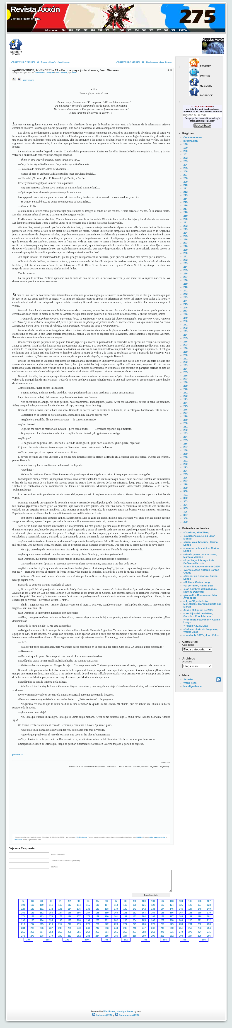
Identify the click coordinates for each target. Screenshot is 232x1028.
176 (70, 916)
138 (107, 909)
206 (186, 171)
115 (88, 905)
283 (186, 433)
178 (88, 916)
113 (70, 905)
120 (135, 905)
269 (186, 385)
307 (158, 30)
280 (186, 423)
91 (60, 901)
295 (71, 30)
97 (116, 901)
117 (107, 905)
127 (200, 905)
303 (129, 30)
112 (60, 905)
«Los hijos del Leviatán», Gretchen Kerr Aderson (198, 615)
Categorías (188, 644)
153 (51, 912)
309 (173, 30)
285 (186, 440)
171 (23, 916)
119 (125, 905)
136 (88, 909)
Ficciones (63, 73)
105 (190, 901)
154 (60, 912)
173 (42, 916)
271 (186, 392)
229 (186, 249)
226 (186, 239)
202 (186, 157)
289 (186, 453)
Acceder (188, 679)
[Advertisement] (109, 46)
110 (42, 905)
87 (23, 901)
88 (32, 901)
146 (181, 909)
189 (190, 916)
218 (186, 212)
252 (186, 328)
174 (51, 916)
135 (79, 909)
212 (186, 191)
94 (88, 901)
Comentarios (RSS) (127, 1015)
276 (186, 409)
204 (186, 164)
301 (114, 30)
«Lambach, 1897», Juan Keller (201, 635)
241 (186, 290)
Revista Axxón (35, 9)
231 (186, 256)
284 (186, 436)
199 (186, 147)
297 (85, 30)
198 (186, 144)
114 (79, 905)
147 (190, 909)
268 (186, 382)
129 (23, 909)
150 (23, 912)
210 (186, 185)
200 (186, 151)
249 (186, 317)
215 (186, 202)
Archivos (187, 661)
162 (135, 912)
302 (122, 30)
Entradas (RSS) (102, 1015)
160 (116, 912)
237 (186, 277)
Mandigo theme (193, 686)
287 (186, 447)
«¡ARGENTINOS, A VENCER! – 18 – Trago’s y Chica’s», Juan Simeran (40, 62)
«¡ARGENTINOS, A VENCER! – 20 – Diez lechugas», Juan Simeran (143, 62)
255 (186, 338)
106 (200, 901)
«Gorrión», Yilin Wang (196, 532)
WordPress (190, 682)
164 (153, 912)
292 (186, 464)
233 (186, 263)
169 (200, 912)
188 (181, 916)
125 (181, 905)
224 (186, 232)
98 (125, 901)
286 (186, 443)
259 (186, 351)
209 (186, 181)
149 (209, 909)
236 (186, 273)
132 (51, 909)
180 (107, 916)
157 (88, 912)
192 (23, 920)
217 (186, 209)
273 (186, 399)
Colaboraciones (193, 137)
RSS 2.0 (139, 837)
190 (200, 916)
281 (186, 426)
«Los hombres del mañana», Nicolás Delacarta (200, 590)
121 (144, 905)
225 (186, 236)
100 (144, 901)
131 (42, 909)
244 (186, 300)
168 (190, 912)
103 (172, 901)
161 (125, 912)
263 (186, 365)
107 (209, 901)
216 (186, 205)
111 (51, 905)
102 (162, 901)
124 (172, 905)
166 (172, 912)
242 (186, 294)
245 (186, 304)
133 (60, 909)
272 (186, 396)
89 (41, 901)
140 (125, 909)
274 (186, 402)
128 (209, 905)
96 (106, 901)
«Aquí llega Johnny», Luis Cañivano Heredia (199, 561)
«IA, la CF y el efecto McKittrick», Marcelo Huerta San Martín (203, 604)
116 (97, 905)
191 (209, 916)
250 (186, 321)
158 (97, 912)
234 (186, 266)
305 (144, 30)
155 (70, 912)
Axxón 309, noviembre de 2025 (202, 566)
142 (144, 909)
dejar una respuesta (157, 837)
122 (153, 905)
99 (134, 901)
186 (162, 916)
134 (70, 909)
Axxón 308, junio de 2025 (198, 610)
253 (186, 331)
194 (42, 920)
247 (186, 311)
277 (186, 413)
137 (97, 909)
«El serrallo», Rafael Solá (198, 585)
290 (186, 457)
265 (186, 372)
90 (51, 901)
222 (186, 226)
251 (186, 324)
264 (186, 368)
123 (162, 905)
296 (78, 30)
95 (97, 901)
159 (107, 912)
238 (186, 280)
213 (186, 195)
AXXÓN (183, 30)
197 (70, 920)
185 (153, 916)
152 (42, 912)
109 (32, 905)
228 (186, 246)
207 (186, 174)
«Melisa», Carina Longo (197, 582)
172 (32, 916)
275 (57, 73)
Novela (74, 73)
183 (135, 916)
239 (186, 283)
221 (186, 222)
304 (136, 30)
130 (32, 909)
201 (186, 154)
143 (153, 909)
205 (186, 168)
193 (32, 920)
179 (97, 916)
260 (186, 355)
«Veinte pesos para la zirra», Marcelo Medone (200, 555)
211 (186, 188)
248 (186, 314)
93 (78, 901)
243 (186, 297)
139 (116, 909)
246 (186, 307)
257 (186, 345)
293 (186, 467)
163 (144, 912)
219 (186, 215)
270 (186, 389)
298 (92, 30)
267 (186, 379)
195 (51, 920)
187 (172, 916)
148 (200, 909)
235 (186, 270)
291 (186, 460)
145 (172, 909)
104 (181, 901)
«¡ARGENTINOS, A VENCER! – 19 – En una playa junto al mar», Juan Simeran (65, 70)
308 (166, 30)
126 (190, 905)
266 (186, 375)
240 (186, 287)
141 (135, 909)
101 (153, 901)
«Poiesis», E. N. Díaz (196, 625)
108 (23, 905)
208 (186, 178)
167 (181, 912)
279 (186, 419)
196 (60, 920)
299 (100, 30)
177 (79, 916)
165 (162, 912)
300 (107, 30)
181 (116, 916)
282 (186, 430)
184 (144, 916)
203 (186, 161)
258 (186, 348)
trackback (18, 840)
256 (186, 341)
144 (162, 909)
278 (186, 416)
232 (186, 260)
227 (186, 243)
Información (51, 30)
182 (125, 916)
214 (186, 198)
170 (209, 912)
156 (79, 912)
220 (186, 219)
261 (186, 358)
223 (186, 229)
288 (186, 450)
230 (186, 253)
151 (32, 912)
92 (69, 901)
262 (186, 362)
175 (60, 916)
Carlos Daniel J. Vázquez (44, 73)
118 (116, 905)
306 (151, 30)
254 (186, 334)
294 (63, 30)
